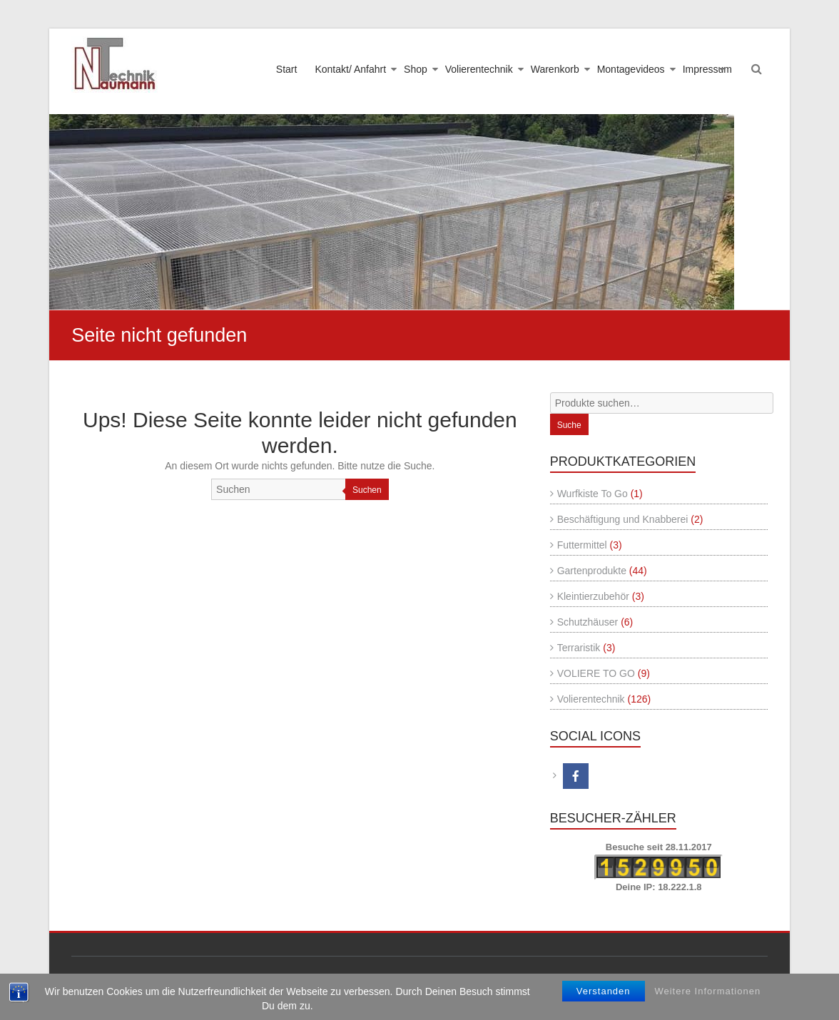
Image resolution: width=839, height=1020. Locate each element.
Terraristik (579, 647)
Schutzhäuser (588, 622)
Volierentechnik (479, 69)
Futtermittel (582, 545)
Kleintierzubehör (593, 596)
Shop (415, 69)
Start (287, 69)
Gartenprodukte (591, 570)
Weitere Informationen (707, 991)
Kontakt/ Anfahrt (350, 69)
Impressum (707, 69)
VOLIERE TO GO (596, 673)
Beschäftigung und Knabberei (622, 519)
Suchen (367, 490)
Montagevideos (631, 69)
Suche (569, 425)
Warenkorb (555, 69)
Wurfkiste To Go (592, 493)
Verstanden (603, 991)
